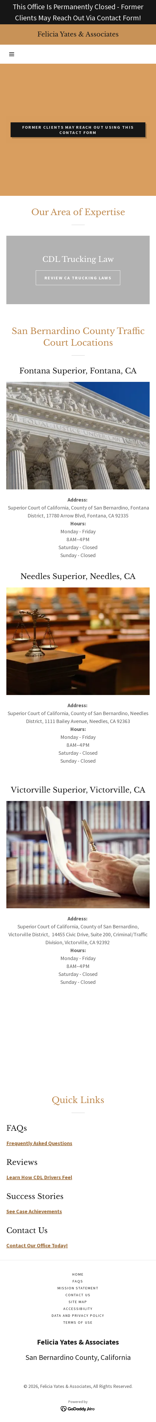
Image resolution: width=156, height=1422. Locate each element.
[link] (78, 34)
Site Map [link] (78, 1301)
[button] (11, 54)
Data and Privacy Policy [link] (78, 1315)
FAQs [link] (78, 1281)
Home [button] (78, 1274)
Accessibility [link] (77, 1308)
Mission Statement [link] (77, 1288)
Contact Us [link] (77, 1295)
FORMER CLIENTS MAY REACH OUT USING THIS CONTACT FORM (78, 129)
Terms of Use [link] (77, 1322)
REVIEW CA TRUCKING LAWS (78, 277)
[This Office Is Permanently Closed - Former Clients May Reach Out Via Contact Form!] (78, 12)
